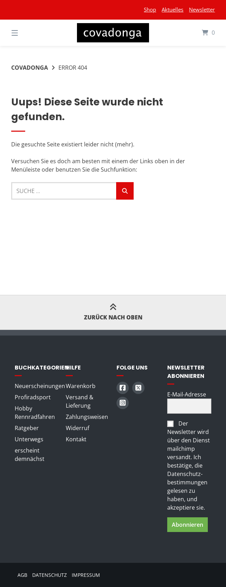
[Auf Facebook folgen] (122, 388)
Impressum (86, 575)
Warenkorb (81, 386)
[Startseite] (113, 33)
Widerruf (77, 428)
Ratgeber (27, 428)
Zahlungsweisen (87, 417)
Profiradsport (33, 397)
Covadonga (29, 67)
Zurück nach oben (113, 312)
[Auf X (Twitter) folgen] (138, 388)
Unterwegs (29, 439)
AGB (22, 575)
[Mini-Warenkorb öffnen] (199, 33)
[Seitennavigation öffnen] (27, 33)
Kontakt (76, 439)
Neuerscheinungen (40, 386)
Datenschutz (49, 575)
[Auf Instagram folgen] (122, 403)
